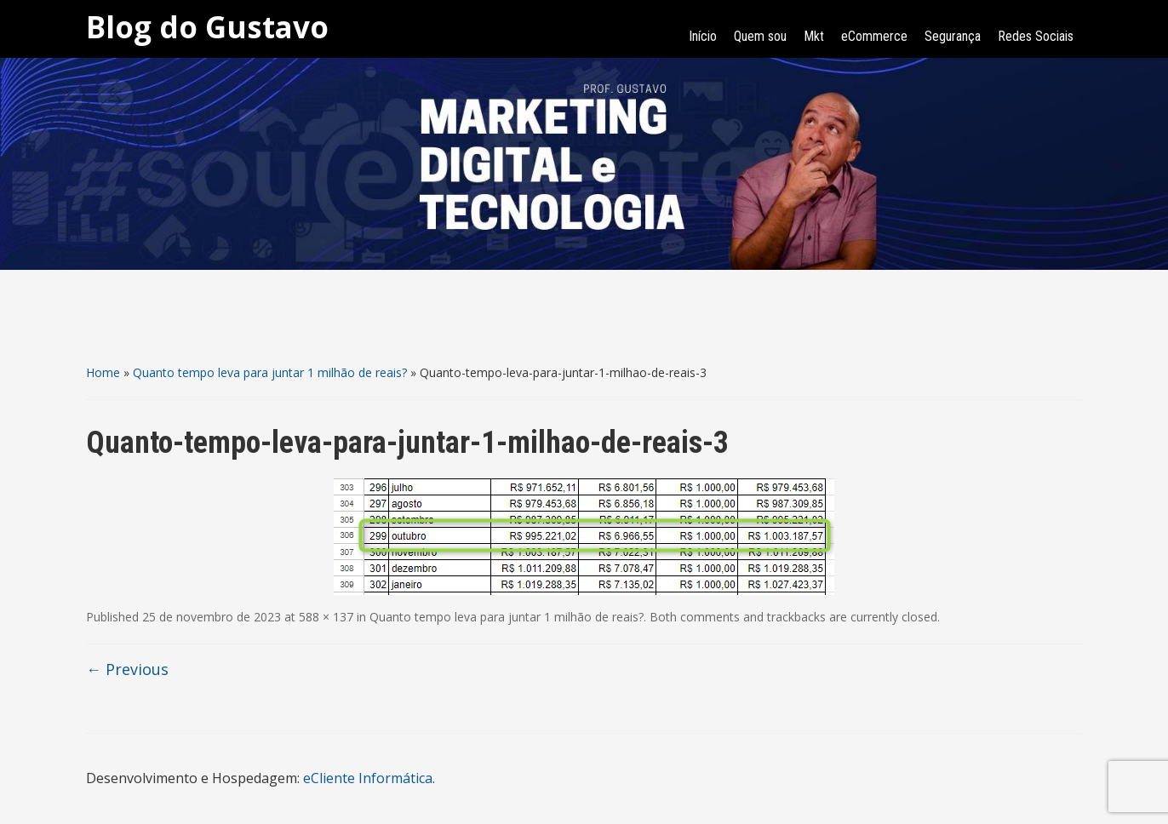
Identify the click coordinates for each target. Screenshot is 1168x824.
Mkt (814, 36)
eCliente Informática (367, 778)
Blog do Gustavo (207, 27)
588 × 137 (326, 617)
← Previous (127, 669)
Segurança (953, 36)
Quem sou (760, 36)
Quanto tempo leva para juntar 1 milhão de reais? (270, 372)
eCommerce (874, 36)
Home (103, 372)
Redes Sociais (1036, 36)
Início (703, 36)
